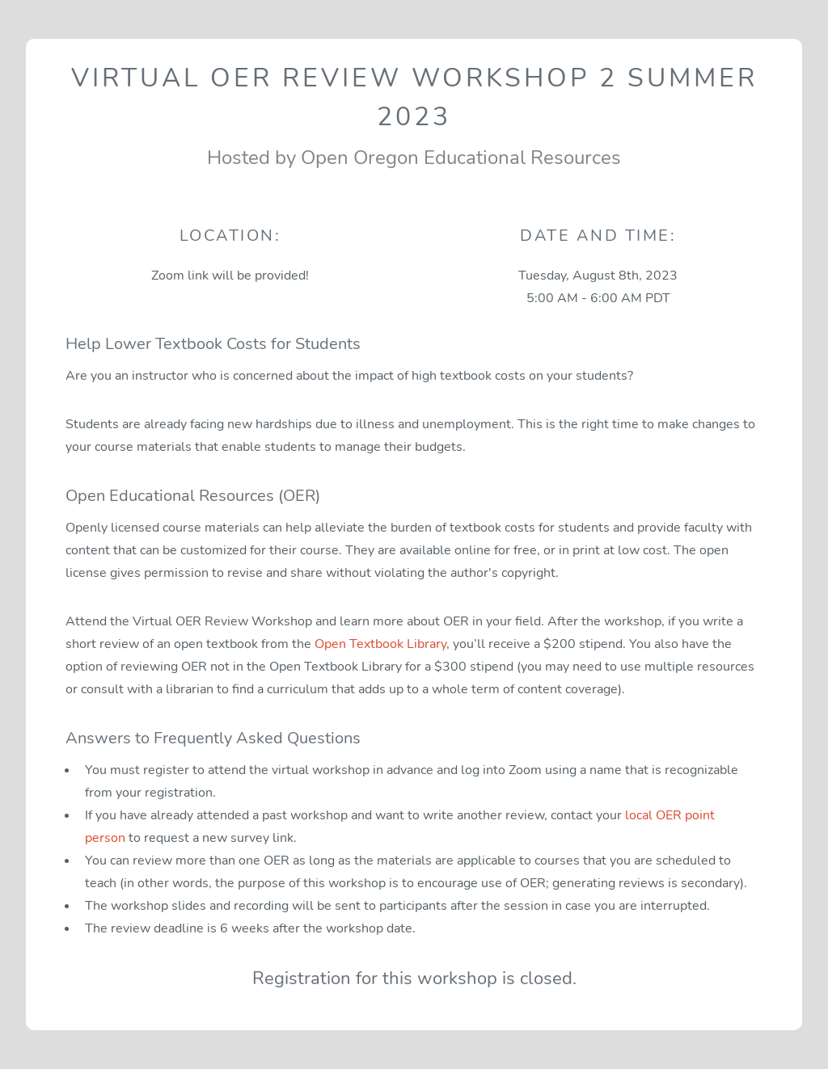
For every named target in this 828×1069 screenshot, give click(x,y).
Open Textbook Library (380, 644)
